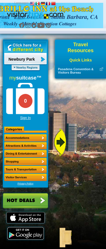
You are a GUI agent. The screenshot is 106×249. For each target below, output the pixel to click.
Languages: (21, 3)
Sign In (25, 118)
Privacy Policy (25, 183)
